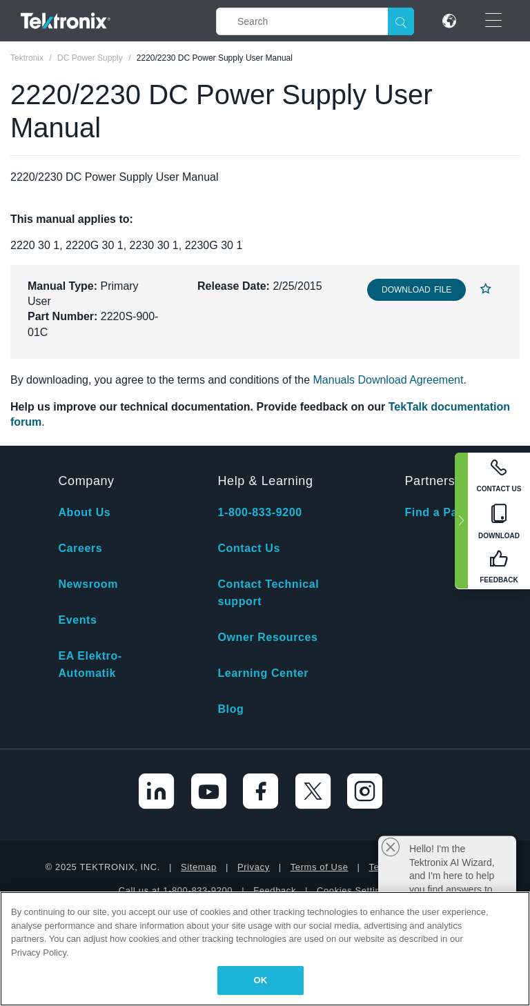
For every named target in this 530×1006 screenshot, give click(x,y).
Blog (230, 709)
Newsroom (88, 584)
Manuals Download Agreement (388, 380)
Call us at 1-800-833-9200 (176, 890)
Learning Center (262, 673)
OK (261, 980)
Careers (80, 548)
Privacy (253, 867)
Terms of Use (320, 867)
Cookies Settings (354, 890)
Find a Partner (444, 512)
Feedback (274, 890)
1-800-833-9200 (259, 512)
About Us (84, 512)
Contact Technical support (268, 592)
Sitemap (199, 867)
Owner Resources (267, 637)
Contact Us (248, 548)
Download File (416, 290)
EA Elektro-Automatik (89, 664)
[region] (265, 948)
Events (77, 620)
